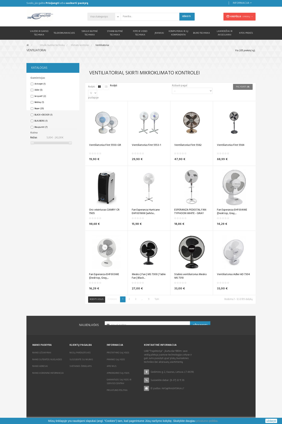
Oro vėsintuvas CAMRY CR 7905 (104, 211)
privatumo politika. (207, 420)
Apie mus (112, 366)
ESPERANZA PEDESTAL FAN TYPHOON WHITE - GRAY (190, 211)
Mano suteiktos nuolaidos (47, 359)
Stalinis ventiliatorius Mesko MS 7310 (190, 276)
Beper (39, 111)
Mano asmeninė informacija (48, 373)
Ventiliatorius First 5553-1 (146, 145)
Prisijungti (52, 3)
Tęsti (157, 299)
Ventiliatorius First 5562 (188, 145)
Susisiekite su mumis (81, 359)
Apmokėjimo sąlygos (118, 373)
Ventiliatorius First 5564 (230, 145)
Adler (38, 92)
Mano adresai (40, 366)
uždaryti (271, 420)
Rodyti (113, 86)
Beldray (39, 104)
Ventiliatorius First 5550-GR (105, 145)
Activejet (40, 86)
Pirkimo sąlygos (116, 359)
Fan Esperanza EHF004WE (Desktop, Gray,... (232, 211)
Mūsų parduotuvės (80, 353)
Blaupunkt (41, 129)
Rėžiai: (33, 140)
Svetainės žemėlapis (81, 366)
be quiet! (40, 98)
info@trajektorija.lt (173, 388)
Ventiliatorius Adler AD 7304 (233, 274)
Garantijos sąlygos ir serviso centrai (119, 381)
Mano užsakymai (41, 353)
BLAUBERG (41, 123)
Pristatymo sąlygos (118, 353)
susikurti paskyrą (77, 3)
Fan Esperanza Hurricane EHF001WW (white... (146, 211)
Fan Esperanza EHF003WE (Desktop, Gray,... (104, 276)
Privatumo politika (117, 390)
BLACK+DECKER (43, 117)
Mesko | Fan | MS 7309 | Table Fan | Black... (149, 276)
